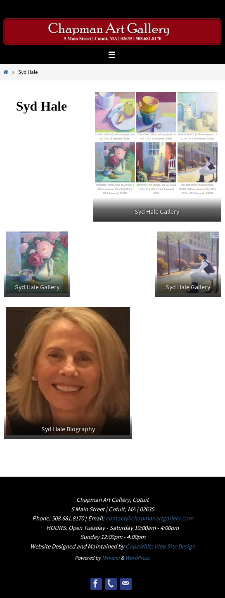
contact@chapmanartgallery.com (149, 518)
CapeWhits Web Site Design (160, 546)
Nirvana (111, 557)
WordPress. (138, 557)
